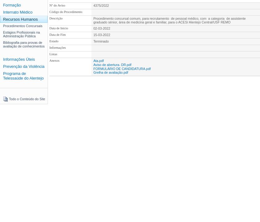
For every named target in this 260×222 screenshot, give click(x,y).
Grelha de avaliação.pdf (110, 72)
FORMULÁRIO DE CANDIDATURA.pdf (122, 69)
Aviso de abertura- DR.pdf (112, 65)
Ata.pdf (98, 61)
